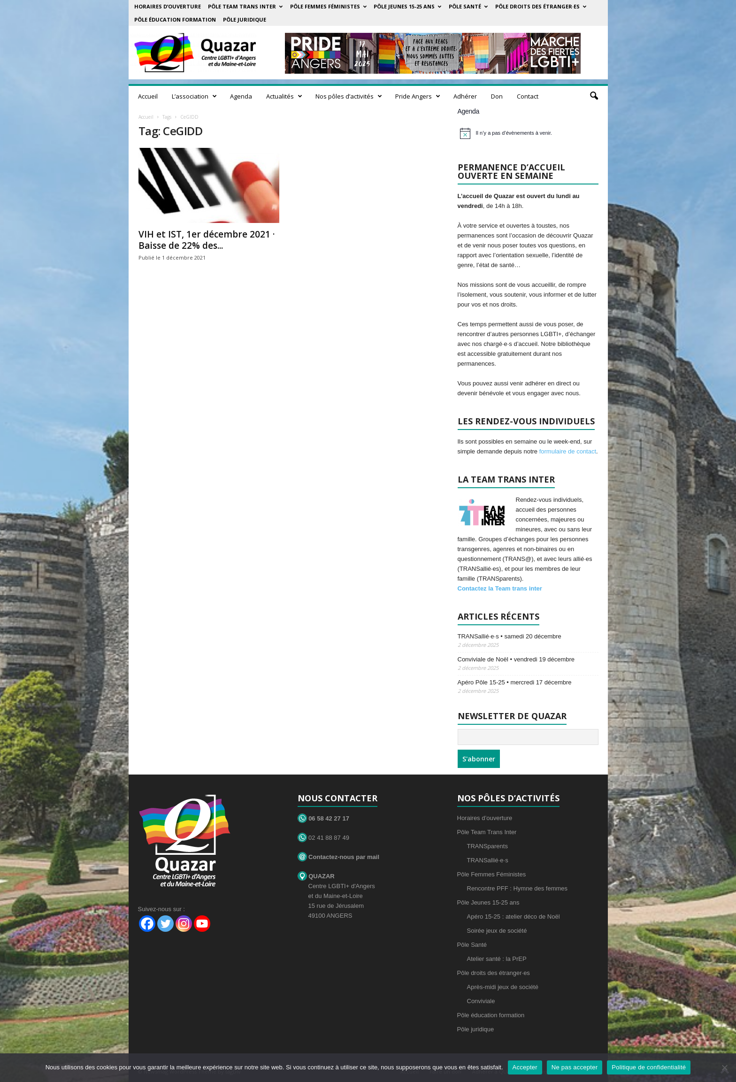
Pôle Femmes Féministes (328, 6)
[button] (593, 96)
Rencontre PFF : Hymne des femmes (517, 888)
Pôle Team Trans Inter (245, 6)
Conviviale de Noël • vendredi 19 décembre (516, 659)
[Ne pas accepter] (724, 1067)
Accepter (525, 1067)
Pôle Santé (468, 6)
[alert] (529, 133)
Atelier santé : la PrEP (497, 958)
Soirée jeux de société (497, 930)
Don (497, 96)
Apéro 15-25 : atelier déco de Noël (513, 916)
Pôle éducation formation (175, 19)
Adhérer (465, 96)
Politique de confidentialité (649, 1067)
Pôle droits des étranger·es (540, 6)
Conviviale (481, 1001)
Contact (527, 96)
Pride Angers (417, 96)
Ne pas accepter (575, 1067)
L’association (194, 96)
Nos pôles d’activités (348, 96)
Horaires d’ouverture (167, 6)
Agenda (241, 96)
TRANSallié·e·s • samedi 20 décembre (509, 636)
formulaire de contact (567, 451)
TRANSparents (487, 846)
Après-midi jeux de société (502, 986)
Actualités (284, 96)
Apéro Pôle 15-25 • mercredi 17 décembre (515, 682)
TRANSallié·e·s (487, 860)
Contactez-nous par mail (339, 856)
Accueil (148, 96)
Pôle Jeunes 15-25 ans (407, 6)
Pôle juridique (244, 19)
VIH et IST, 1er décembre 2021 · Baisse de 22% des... (206, 240)
